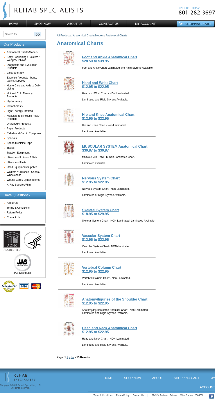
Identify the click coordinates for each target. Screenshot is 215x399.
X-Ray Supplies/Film (19, 184)
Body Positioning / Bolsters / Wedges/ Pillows (23, 58)
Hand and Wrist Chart (100, 83)
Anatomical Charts (116, 35)
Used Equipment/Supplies (22, 167)
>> (72, 357)
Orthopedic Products (19, 123)
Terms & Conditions (18, 207)
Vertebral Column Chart (101, 267)
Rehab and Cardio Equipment (24, 133)
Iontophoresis (15, 106)
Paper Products (16, 128)
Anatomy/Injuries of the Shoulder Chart (114, 299)
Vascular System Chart (101, 236)
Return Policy (14, 212)
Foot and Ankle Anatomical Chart (109, 57)
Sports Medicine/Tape (19, 143)
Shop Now (132, 378)
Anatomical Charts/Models (22, 52)
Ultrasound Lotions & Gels (22, 157)
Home (108, 378)
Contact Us (13, 217)
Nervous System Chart (101, 178)
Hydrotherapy (15, 101)
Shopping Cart (186, 378)
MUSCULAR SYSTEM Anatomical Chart (114, 146)
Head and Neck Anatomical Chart (109, 328)
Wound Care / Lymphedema (23, 179)
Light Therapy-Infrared (20, 111)
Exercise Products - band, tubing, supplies (22, 79)
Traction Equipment (18, 152)
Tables (10, 147)
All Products (64, 35)
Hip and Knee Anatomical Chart (108, 114)
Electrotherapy (15, 72)
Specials (12, 138)
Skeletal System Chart (100, 210)
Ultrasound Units (16, 162)
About (157, 378)
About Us (12, 202)
